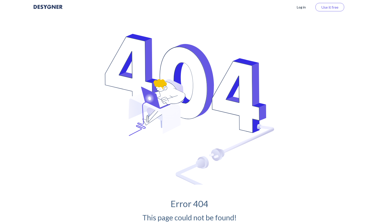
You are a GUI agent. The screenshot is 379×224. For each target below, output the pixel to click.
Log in (301, 7)
